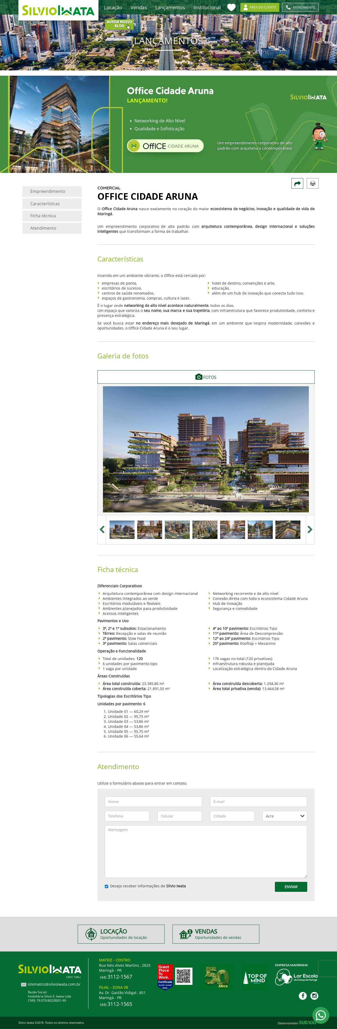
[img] (206, 449)
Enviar (291, 886)
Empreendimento (47, 191)
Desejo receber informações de (145, 886)
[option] (206, 449)
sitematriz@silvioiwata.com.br (54, 984)
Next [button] (310, 529)
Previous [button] (101, 529)
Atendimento (43, 228)
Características (45, 204)
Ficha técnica (43, 216)
